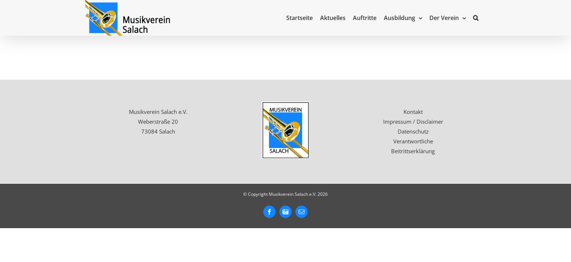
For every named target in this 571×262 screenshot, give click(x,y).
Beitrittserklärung (413, 151)
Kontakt (413, 111)
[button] (483, 18)
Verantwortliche (413, 141)
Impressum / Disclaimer (413, 121)
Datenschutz (413, 131)
